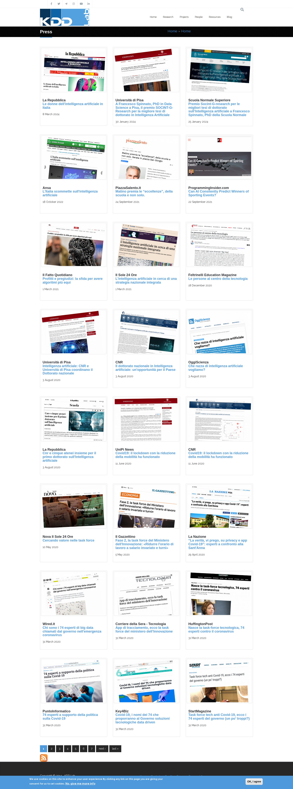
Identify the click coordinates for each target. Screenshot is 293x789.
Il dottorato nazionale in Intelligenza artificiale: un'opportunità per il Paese (145, 368)
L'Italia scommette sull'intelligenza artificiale (70, 193)
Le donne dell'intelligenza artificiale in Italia (73, 106)
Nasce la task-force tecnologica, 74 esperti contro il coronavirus (216, 629)
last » (115, 748)
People (199, 17)
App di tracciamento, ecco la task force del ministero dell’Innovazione (144, 629)
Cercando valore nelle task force (68, 540)
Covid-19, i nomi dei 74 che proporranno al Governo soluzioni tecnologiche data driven (142, 718)
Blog (229, 17)
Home (153, 17)
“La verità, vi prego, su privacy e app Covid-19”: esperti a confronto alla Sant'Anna (217, 544)
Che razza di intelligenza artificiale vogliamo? (215, 368)
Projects (184, 17)
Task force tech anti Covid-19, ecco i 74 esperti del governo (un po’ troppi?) (219, 716)
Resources (214, 17)
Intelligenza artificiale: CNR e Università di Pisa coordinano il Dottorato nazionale (68, 369)
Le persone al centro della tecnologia (218, 279)
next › (102, 748)
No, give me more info (80, 783)
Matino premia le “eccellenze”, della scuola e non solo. (144, 193)
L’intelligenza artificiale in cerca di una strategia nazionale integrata (146, 280)
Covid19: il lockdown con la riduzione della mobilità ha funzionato (145, 455)
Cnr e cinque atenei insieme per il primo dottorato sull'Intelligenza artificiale (69, 456)
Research (168, 17)
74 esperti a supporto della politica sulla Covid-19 (70, 716)
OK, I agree (254, 781)
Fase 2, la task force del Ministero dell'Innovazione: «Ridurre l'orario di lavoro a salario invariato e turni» (144, 544)
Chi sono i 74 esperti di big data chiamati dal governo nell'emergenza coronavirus (72, 631)
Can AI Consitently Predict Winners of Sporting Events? (218, 193)
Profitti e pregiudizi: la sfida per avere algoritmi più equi (73, 280)
